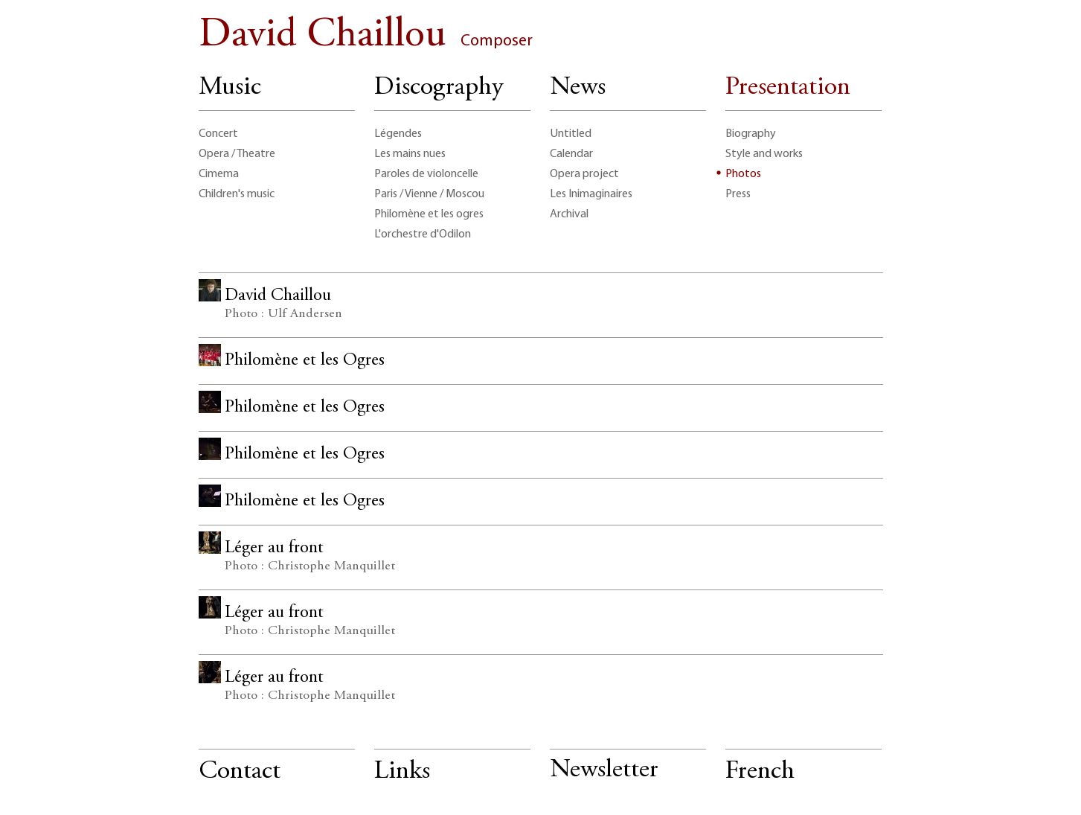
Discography (438, 88)
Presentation (787, 88)
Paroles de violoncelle (426, 174)
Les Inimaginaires (591, 194)
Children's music (237, 194)
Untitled (570, 134)
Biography (750, 134)
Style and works (764, 154)
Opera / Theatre (237, 154)
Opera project (584, 174)
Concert (218, 134)
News (578, 88)
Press (738, 194)
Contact (239, 772)
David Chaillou (366, 36)
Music (230, 88)
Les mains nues (410, 154)
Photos (743, 174)
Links (402, 772)
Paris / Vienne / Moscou (429, 194)
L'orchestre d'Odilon (422, 234)
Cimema (219, 174)
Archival (569, 214)
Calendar (571, 154)
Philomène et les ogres (429, 214)
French (760, 772)
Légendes (398, 134)
